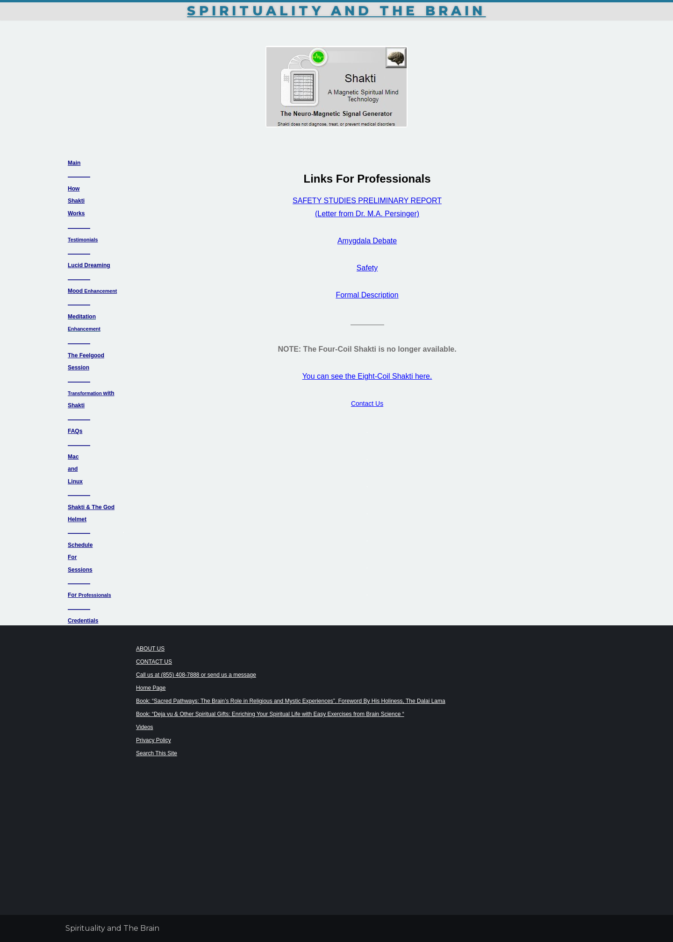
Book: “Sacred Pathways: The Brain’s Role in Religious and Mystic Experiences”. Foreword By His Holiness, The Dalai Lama (290, 701)
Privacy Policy (153, 740)
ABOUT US (150, 648)
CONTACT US (154, 662)
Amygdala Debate (367, 241)
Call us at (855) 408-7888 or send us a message (196, 675)
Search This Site (156, 753)
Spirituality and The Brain (336, 11)
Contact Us (367, 403)
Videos (144, 727)
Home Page (150, 688)
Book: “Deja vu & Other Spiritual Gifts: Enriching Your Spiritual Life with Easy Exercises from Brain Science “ (270, 714)
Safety (367, 268)
